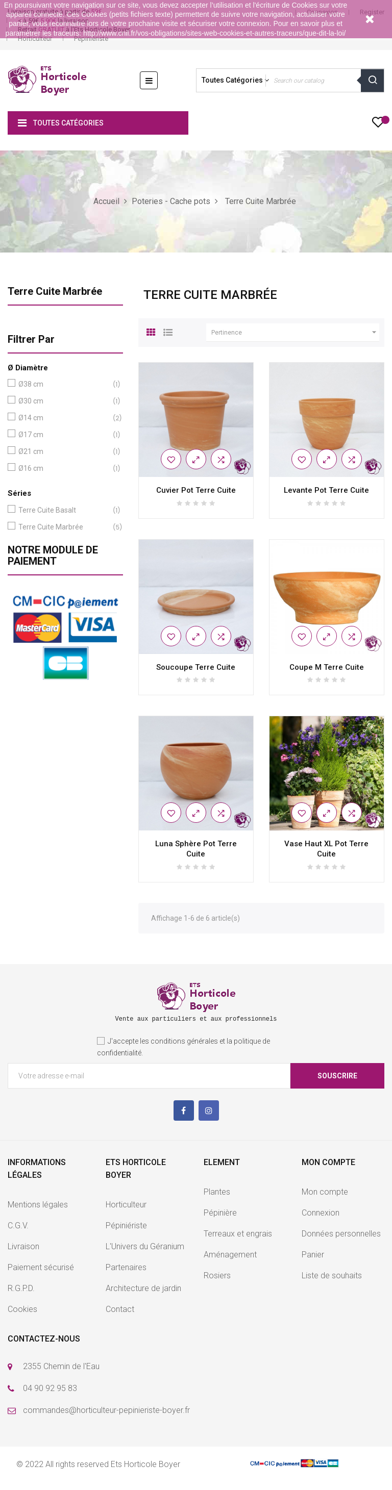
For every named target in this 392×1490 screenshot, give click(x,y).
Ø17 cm (63, 435)
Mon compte (325, 1192)
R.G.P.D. (21, 1288)
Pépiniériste (126, 1225)
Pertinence (295, 332)
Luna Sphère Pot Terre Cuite (196, 848)
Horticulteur (35, 38)
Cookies (22, 1309)
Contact (120, 1309)
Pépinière (220, 1213)
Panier (313, 1254)
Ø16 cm (63, 468)
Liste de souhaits (332, 1275)
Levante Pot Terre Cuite (326, 490)
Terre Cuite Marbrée (55, 291)
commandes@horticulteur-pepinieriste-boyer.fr (106, 1410)
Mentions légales (38, 1204)
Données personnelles (341, 1234)
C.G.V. (18, 1225)
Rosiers (217, 1275)
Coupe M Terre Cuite (326, 667)
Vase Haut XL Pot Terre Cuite (326, 848)
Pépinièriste (91, 38)
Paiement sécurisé (41, 1267)
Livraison (23, 1246)
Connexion (320, 1213)
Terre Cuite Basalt (63, 510)
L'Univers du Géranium (145, 1246)
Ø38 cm (63, 384)
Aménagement (230, 1254)
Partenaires (126, 1267)
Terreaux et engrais (238, 1234)
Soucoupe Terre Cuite (195, 667)
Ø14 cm (63, 418)
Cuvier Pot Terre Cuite (196, 490)
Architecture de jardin (143, 1288)
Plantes (217, 1192)
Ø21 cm (63, 452)
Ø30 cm (63, 401)
